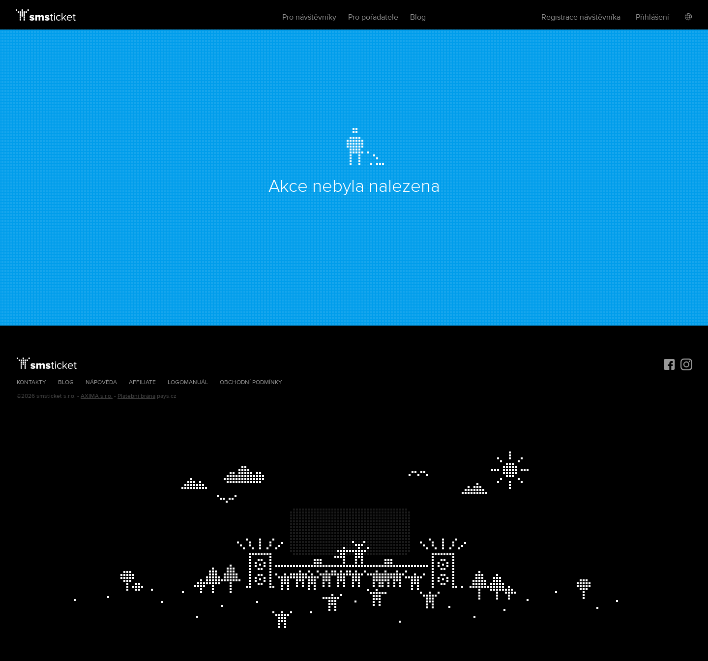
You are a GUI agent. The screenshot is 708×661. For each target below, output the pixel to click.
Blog (418, 17)
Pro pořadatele (373, 17)
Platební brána (136, 396)
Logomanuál (188, 382)
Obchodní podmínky (251, 382)
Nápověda (101, 382)
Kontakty (31, 382)
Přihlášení (652, 17)
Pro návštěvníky (309, 17)
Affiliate (142, 382)
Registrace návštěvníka (580, 17)
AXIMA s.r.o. (97, 396)
